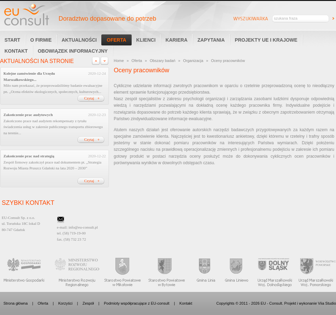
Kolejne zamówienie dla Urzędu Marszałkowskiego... (29, 76)
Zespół (88, 303)
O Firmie (41, 40)
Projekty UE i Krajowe (266, 40)
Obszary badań (162, 61)
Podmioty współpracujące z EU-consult (136, 303)
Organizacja (193, 61)
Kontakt (186, 303)
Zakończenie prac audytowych (28, 115)
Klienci (145, 40)
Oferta (116, 40)
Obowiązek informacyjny (73, 51)
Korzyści (65, 303)
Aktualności (79, 40)
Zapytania (211, 40)
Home (119, 61)
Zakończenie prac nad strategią (28, 156)
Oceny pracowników (228, 61)
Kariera (176, 40)
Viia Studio (327, 303)
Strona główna (15, 303)
